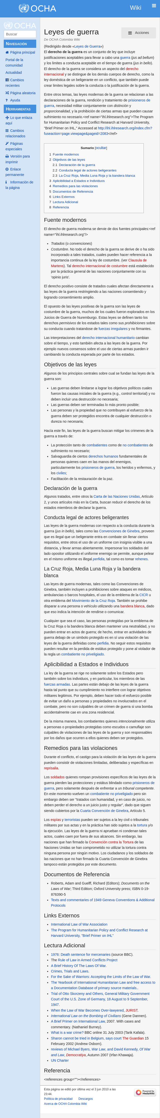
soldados (58, 777)
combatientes (97, 445)
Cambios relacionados (15, 133)
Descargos (85, 1099)
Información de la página (19, 185)
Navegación (16, 43)
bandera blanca (132, 606)
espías (56, 820)
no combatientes (135, 445)
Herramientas (18, 109)
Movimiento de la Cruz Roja (93, 601)
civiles (61, 473)
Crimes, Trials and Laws (69, 971)
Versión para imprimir (17, 159)
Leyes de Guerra (87, 46)
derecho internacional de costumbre (100, 266)
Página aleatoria (22, 93)
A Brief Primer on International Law (78, 1021)
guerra (125, 58)
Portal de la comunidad (14, 62)
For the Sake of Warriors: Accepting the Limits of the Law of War (100, 977)
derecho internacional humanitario (108, 338)
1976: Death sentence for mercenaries (80, 955)
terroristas (72, 820)
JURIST (131, 1010)
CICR (143, 595)
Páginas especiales (14, 146)
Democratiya (76, 1055)
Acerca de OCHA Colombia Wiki (65, 1104)
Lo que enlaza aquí (18, 120)
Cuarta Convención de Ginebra (104, 811)
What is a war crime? (67, 1033)
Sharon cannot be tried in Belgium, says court (86, 1038)
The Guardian (133, 1038)
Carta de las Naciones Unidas (117, 496)
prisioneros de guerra (97, 468)
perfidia (98, 559)
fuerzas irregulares (113, 329)
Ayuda (15, 100)
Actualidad (13, 73)
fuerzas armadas (57, 684)
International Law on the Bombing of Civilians (86, 1016)
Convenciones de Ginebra (119, 531)
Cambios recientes (14, 82)
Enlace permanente (14, 172)
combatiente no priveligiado (82, 654)
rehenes (141, 559)
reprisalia (51, 768)
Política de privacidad (58, 1099)
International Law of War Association (79, 924)
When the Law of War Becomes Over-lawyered (87, 1010)
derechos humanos (103, 456)
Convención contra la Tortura (111, 842)
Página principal (22, 52)
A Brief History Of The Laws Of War (78, 966)
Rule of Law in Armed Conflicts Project (87, 960)
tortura (142, 825)
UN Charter (60, 1060)
